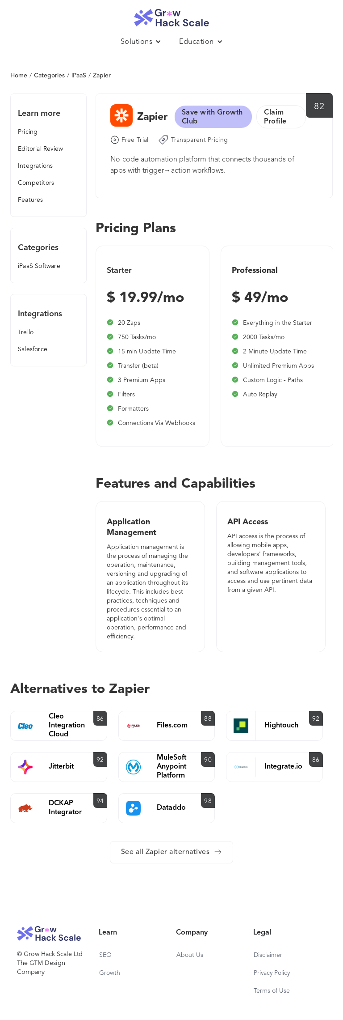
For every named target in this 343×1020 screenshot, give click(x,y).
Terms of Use (272, 991)
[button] (141, 42)
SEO (105, 955)
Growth (109, 973)
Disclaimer (268, 955)
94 (100, 801)
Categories (49, 75)
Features (30, 200)
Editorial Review (40, 149)
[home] (171, 15)
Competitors (36, 183)
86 (100, 719)
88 (208, 719)
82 (319, 106)
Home (18, 75)
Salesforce (32, 349)
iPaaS (78, 75)
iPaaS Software (39, 266)
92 (316, 719)
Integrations (35, 166)
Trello (25, 332)
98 (208, 801)
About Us (189, 955)
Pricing (28, 132)
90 (208, 760)
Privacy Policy (272, 973)
